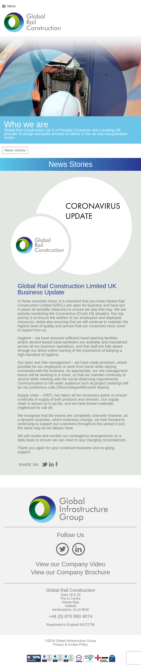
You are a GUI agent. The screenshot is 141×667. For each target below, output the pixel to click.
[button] (11, 6)
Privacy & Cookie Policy (70, 644)
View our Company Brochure (70, 572)
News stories (15, 150)
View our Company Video (70, 564)
